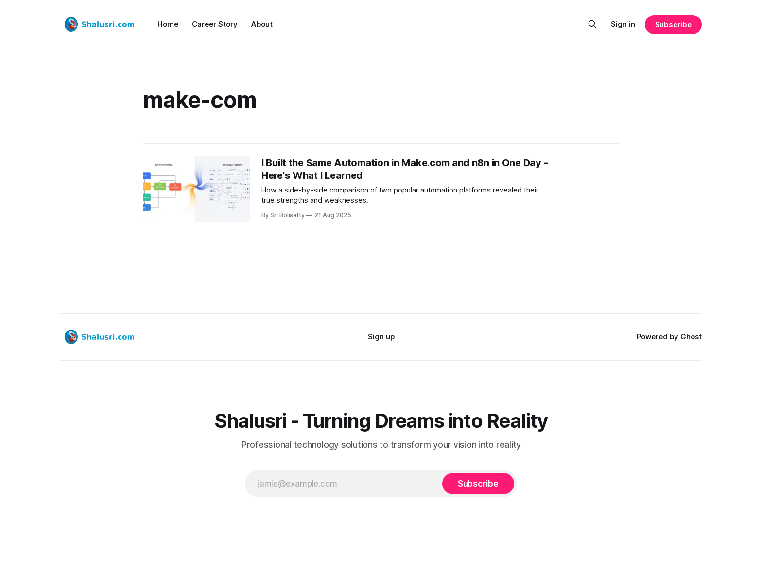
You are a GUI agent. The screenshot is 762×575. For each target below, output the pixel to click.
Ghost (691, 336)
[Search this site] (592, 24)
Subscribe (673, 24)
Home (167, 24)
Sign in (623, 24)
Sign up (381, 336)
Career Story (215, 24)
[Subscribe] (478, 483)
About (262, 24)
